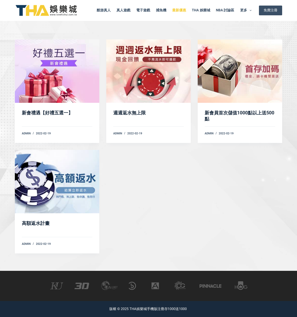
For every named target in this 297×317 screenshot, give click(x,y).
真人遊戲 (123, 10)
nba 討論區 (225, 10)
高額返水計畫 (36, 223)
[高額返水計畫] (57, 181)
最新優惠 (179, 10)
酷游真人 (104, 10)
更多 (246, 10)
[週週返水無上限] (148, 71)
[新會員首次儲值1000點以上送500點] (240, 71)
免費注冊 (271, 10)
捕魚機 (161, 10)
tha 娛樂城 (201, 10)
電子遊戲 (143, 10)
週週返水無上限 (129, 113)
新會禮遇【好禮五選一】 (47, 113)
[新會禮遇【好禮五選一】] (57, 71)
